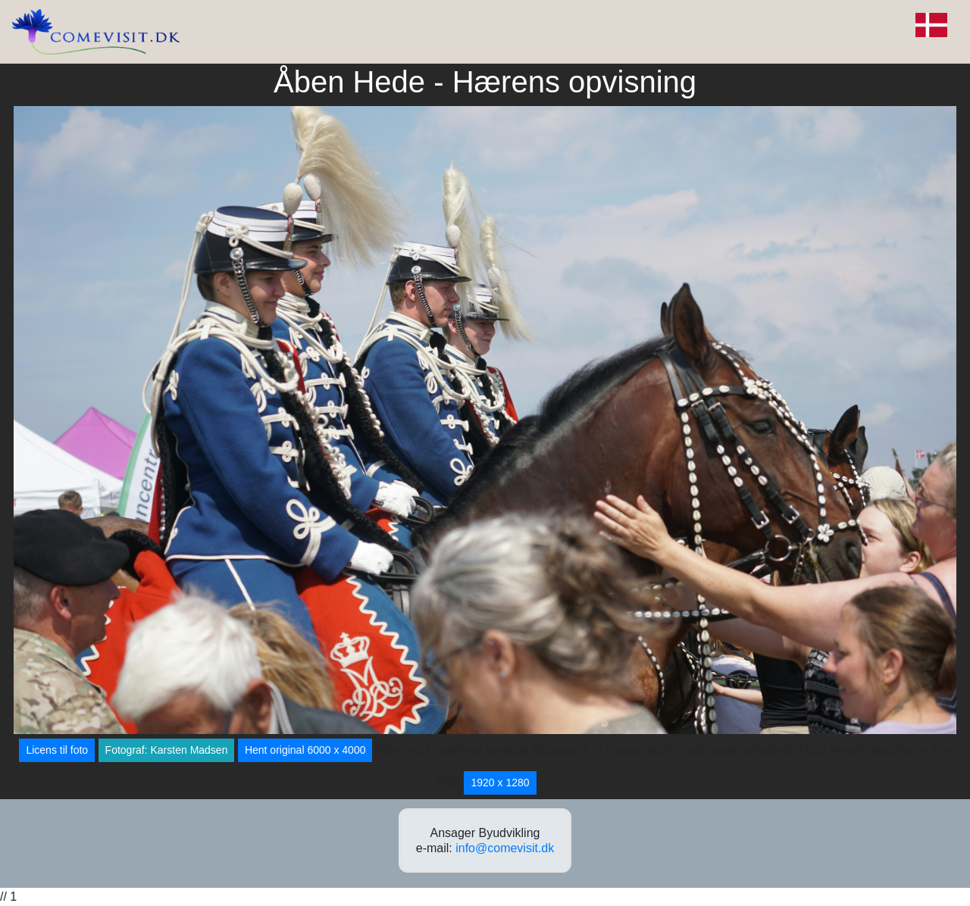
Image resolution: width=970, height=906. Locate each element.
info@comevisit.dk (504, 848)
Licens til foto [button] (57, 750)
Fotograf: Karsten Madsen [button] (166, 750)
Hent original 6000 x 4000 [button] (305, 750)
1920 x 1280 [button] (500, 782)
